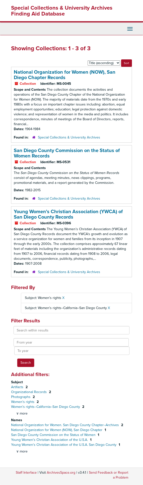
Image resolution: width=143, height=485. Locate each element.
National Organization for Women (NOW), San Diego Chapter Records (64, 75)
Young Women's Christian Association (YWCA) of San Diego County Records (68, 214)
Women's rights (23, 402)
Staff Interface (26, 472)
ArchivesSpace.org (61, 472)
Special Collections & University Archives (69, 137)
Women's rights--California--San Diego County (46, 407)
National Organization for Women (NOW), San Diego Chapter (57, 430)
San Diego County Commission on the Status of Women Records (67, 153)
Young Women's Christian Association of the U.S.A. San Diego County (64, 445)
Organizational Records (29, 392)
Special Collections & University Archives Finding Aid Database (61, 11)
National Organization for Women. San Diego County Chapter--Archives (65, 425)
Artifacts (17, 387)
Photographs (21, 397)
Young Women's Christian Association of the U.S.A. (50, 440)
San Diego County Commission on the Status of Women (53, 435)
